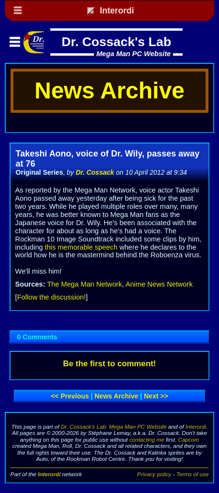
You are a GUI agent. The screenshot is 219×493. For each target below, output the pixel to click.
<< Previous (70, 396)
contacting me (146, 439)
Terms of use (192, 474)
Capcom (188, 439)
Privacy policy (154, 474)
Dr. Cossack (95, 172)
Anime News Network (159, 284)
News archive (116, 396)
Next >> (156, 396)
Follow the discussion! (51, 297)
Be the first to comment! (109, 363)
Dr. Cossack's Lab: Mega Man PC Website (114, 426)
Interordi (195, 426)
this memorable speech (81, 247)
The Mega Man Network (84, 284)
